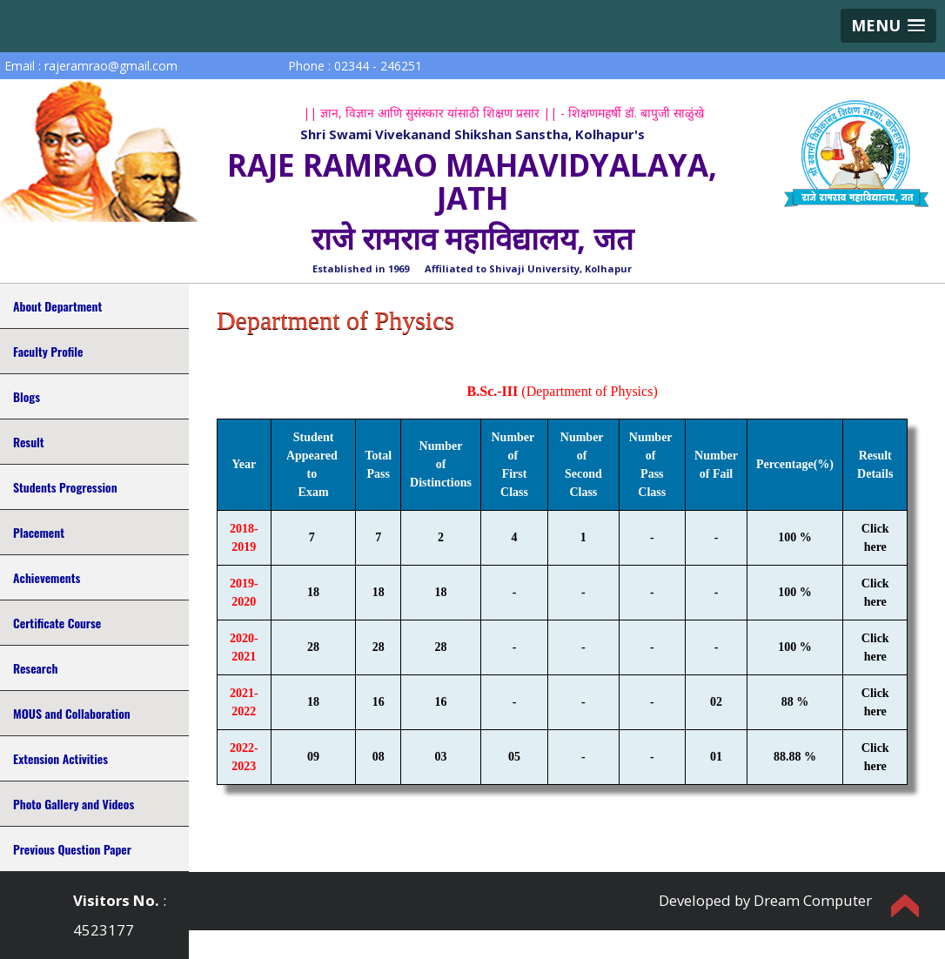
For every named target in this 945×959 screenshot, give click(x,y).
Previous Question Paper (72, 849)
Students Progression (65, 487)
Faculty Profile (48, 351)
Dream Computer (813, 900)
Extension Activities (60, 758)
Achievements (46, 577)
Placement (38, 532)
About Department (57, 306)
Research (35, 668)
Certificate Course (57, 623)
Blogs (26, 396)
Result (28, 442)
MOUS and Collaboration (72, 713)
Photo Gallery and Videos (73, 804)
